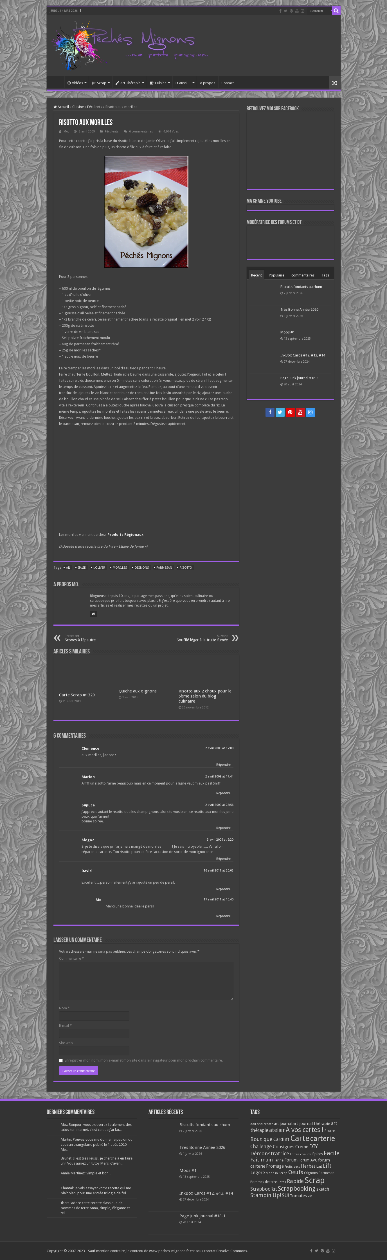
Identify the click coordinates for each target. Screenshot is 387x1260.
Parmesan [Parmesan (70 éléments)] (326, 1173)
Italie (82, 568)
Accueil (57, 82)
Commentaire (71, 958)
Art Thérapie (128, 83)
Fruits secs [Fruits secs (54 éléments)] (292, 1166)
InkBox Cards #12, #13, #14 (302, 355)
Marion (88, 777)
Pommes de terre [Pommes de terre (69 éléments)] (263, 1182)
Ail (68, 568)
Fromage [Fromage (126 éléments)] (275, 1166)
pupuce (88, 805)
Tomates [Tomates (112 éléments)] (298, 1195)
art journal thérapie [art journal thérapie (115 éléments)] (311, 1123)
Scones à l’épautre (93, 638)
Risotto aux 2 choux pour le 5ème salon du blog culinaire (205, 696)
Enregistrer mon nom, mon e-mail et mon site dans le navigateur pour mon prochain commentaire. (144, 1060)
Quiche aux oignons (138, 691)
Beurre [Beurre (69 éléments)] (330, 1131)
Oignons (141, 568)
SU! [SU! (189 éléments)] (285, 1195)
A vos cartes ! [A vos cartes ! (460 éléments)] (305, 1130)
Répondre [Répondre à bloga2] (223, 859)
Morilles (120, 568)
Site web (66, 1043)
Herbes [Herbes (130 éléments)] (308, 1166)
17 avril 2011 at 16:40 (218, 899)
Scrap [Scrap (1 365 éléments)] (315, 1180)
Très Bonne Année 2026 (299, 309)
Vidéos (75, 83)
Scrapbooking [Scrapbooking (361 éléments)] (297, 1188)
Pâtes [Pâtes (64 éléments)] (282, 1182)
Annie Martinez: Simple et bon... (86, 1173)
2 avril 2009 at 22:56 (219, 805)
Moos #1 (287, 332)
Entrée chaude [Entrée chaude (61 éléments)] (300, 1154)
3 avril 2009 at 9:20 (220, 839)
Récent (256, 275)
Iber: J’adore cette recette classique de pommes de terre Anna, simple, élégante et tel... (95, 1208)
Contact (227, 83)
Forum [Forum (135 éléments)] (291, 1160)
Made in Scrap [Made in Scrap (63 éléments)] (276, 1173)
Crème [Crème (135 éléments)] (301, 1146)
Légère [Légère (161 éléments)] (257, 1172)
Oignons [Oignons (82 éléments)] (311, 1173)
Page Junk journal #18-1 (299, 378)
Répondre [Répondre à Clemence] (223, 765)
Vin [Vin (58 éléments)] (310, 1196)
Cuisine (158, 83)
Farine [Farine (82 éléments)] (279, 1160)
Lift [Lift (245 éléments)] (327, 1166)
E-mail (65, 1025)
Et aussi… (183, 83)
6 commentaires (141, 131)
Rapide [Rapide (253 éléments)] (295, 1181)
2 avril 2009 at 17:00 (219, 748)
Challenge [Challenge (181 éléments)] (261, 1146)
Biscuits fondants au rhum (301, 287)
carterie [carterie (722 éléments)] (322, 1138)
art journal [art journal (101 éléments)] (283, 1123)
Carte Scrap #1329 (77, 695)
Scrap (99, 83)
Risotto (186, 568)
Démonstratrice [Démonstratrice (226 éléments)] (269, 1153)
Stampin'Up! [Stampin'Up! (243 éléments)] (265, 1195)
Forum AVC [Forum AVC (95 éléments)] (307, 1160)
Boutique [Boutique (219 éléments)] (261, 1139)
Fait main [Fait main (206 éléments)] (261, 1160)
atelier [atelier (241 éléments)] (277, 1130)
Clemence (90, 748)
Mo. (66, 131)
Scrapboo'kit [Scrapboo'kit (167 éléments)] (263, 1189)
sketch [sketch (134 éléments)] (322, 1189)
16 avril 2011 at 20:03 (218, 870)
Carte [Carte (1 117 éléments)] (299, 1138)
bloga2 (88, 840)
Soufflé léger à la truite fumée (199, 638)
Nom (64, 1008)
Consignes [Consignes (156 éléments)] (283, 1146)
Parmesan (164, 568)
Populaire (276, 275)
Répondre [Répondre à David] (223, 889)
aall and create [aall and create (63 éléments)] (261, 1124)
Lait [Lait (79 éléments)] (319, 1166)
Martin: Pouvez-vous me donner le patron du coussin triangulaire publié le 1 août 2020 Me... (96, 1144)
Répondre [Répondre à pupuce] (223, 828)
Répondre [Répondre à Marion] (223, 793)
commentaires (302, 275)
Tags (325, 275)
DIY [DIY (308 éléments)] (313, 1146)
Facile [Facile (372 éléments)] (331, 1153)
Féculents (94, 107)
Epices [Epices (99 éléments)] (317, 1154)
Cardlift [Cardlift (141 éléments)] (281, 1139)
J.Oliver (99, 568)
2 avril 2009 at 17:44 (219, 776)
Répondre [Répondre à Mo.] (223, 916)
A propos (207, 83)
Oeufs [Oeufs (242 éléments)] (295, 1172)
